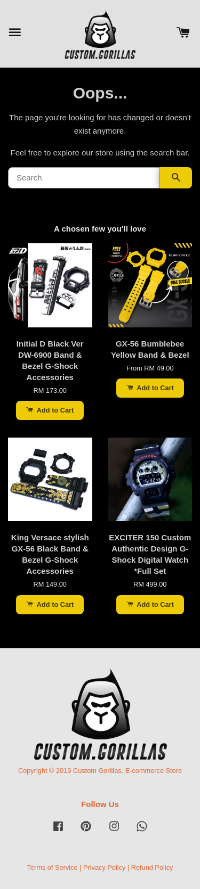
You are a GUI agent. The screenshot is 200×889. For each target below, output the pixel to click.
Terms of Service (52, 867)
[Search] (84, 177)
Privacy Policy (104, 867)
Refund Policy (152, 867)
